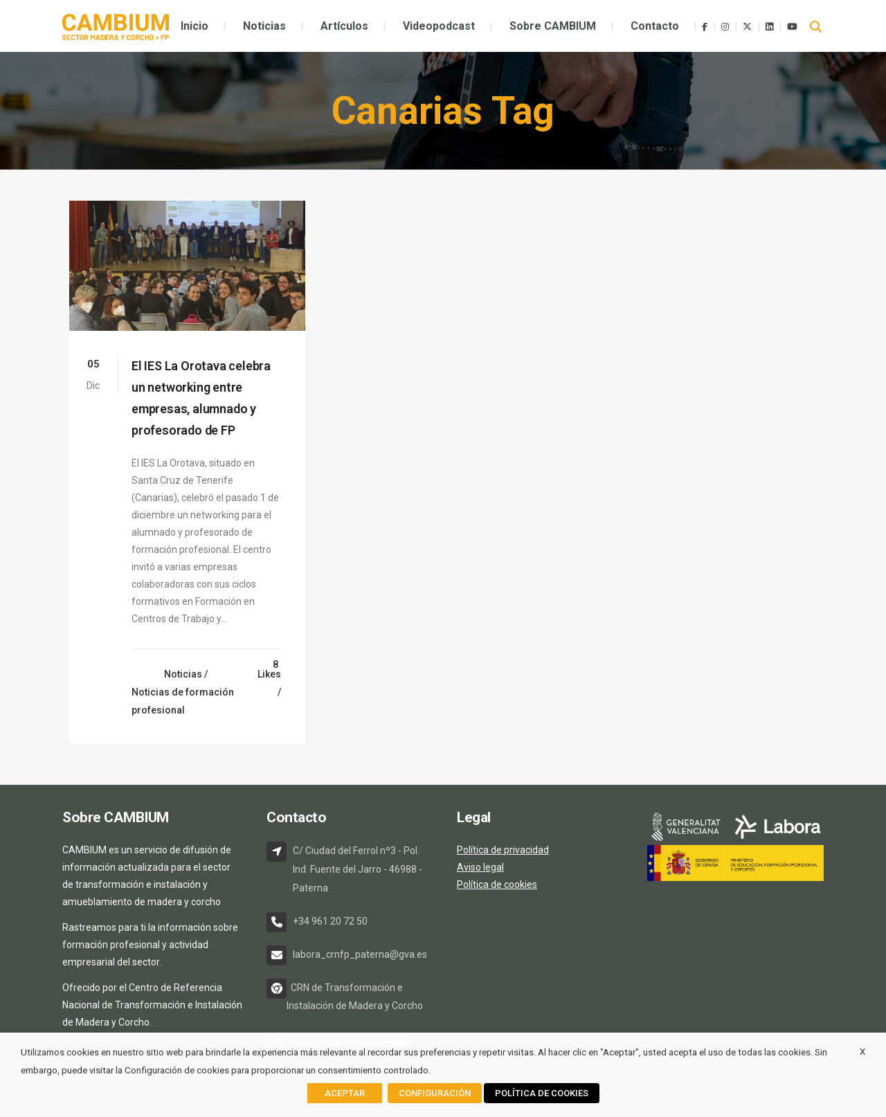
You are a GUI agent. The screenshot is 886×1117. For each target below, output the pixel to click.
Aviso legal (480, 867)
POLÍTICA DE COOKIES (541, 1093)
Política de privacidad (503, 849)
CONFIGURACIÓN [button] (435, 1093)
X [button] (862, 1051)
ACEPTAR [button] (345, 1093)
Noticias (183, 674)
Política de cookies (497, 884)
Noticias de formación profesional (183, 701)
